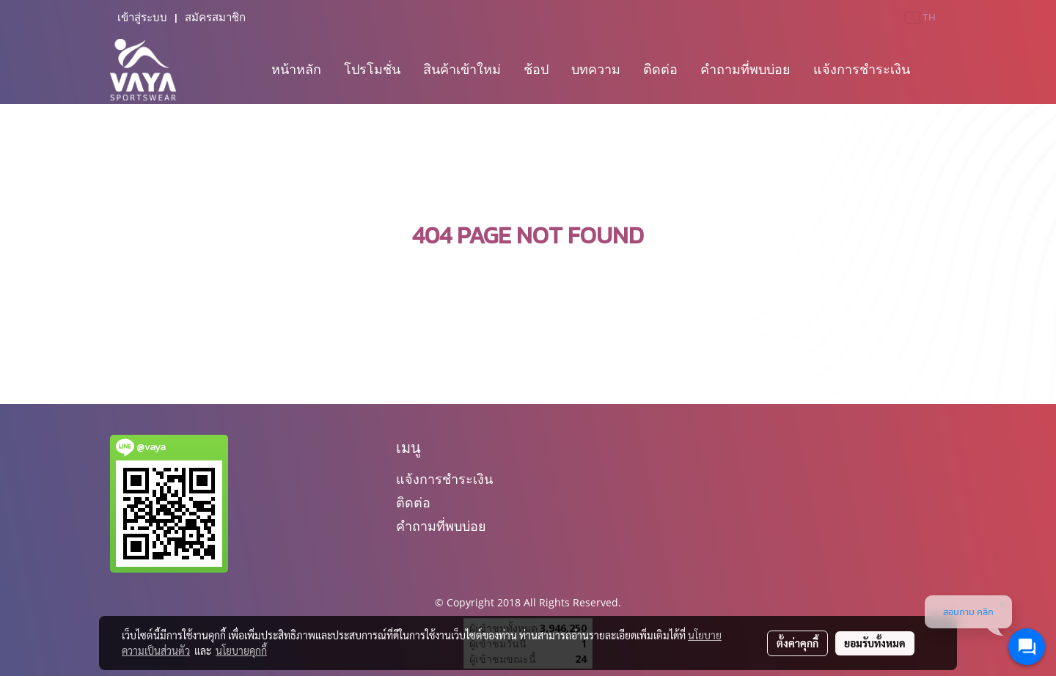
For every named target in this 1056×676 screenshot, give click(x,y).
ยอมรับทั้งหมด (875, 643)
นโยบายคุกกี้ (241, 650)
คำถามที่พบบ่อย (745, 69)
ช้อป (536, 69)
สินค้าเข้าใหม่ (462, 69)
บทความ (595, 69)
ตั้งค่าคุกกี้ (797, 643)
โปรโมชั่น (372, 69)
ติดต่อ (660, 69)
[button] (934, 70)
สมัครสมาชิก (215, 17)
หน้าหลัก (296, 69)
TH (920, 17)
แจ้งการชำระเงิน (861, 69)
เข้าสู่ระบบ (142, 17)
